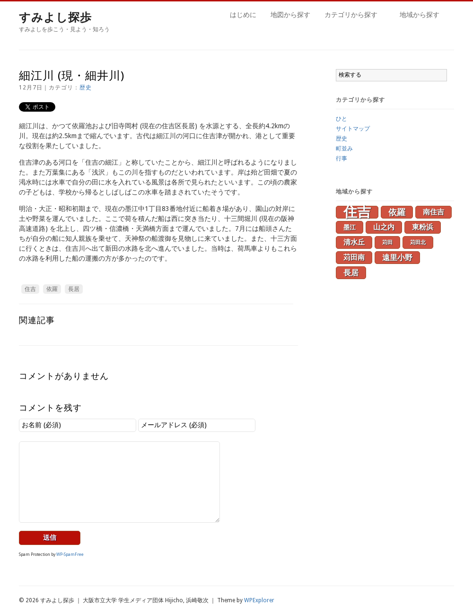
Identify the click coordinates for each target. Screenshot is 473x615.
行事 (341, 158)
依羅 (52, 289)
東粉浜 (422, 227)
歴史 (85, 87)
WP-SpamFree (70, 554)
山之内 (383, 227)
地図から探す (290, 14)
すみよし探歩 (55, 17)
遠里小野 (397, 257)
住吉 (30, 289)
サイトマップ (353, 128)
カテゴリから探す (352, 16)
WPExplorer (259, 600)
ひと (341, 118)
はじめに (243, 14)
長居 (73, 289)
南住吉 (433, 212)
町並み (344, 148)
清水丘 (354, 242)
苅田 (387, 242)
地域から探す (421, 16)
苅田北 (418, 242)
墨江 (349, 227)
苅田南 (354, 257)
